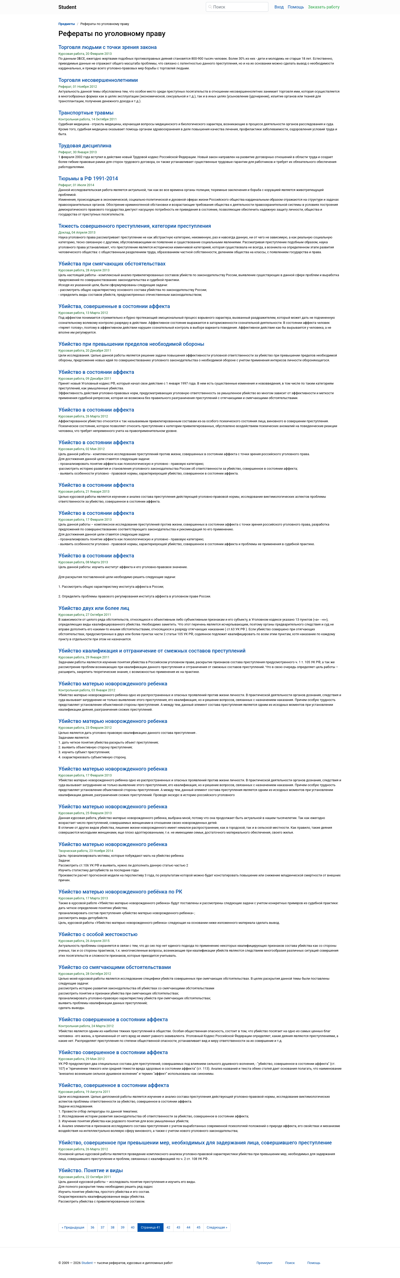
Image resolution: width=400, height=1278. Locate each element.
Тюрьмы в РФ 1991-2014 (88, 178)
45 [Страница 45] (198, 1227)
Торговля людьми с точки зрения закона (107, 47)
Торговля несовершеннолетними (98, 80)
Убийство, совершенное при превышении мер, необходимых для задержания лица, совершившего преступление (195, 1143)
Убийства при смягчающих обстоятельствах (112, 264)
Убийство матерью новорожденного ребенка (112, 684)
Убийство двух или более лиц (93, 608)
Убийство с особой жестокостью (98, 934)
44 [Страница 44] (188, 1227)
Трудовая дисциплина (84, 146)
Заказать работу (324, 7)
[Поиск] (237, 7)
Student (87, 1263)
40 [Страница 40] (132, 1227)
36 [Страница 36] (92, 1227)
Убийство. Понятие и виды (90, 1170)
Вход (279, 7)
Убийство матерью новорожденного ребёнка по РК (120, 892)
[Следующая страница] (217, 1227)
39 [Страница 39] (122, 1227)
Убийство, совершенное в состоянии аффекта (113, 1085)
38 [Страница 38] (112, 1227)
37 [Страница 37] (102, 1227)
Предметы (66, 24)
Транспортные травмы (86, 113)
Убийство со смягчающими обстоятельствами (114, 967)
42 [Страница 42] (168, 1227)
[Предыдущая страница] (73, 1227)
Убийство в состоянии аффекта (96, 372)
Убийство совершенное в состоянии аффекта (113, 1019)
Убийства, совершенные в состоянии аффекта (114, 306)
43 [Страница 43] (178, 1227)
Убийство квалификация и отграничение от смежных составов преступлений (151, 651)
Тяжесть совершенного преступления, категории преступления (134, 226)
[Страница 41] (151, 1227)
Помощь (296, 7)
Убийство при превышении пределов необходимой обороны (131, 344)
